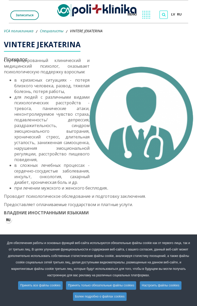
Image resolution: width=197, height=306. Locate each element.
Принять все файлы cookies (40, 285)
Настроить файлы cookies (160, 285)
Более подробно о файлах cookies (100, 296)
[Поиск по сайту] (163, 15)
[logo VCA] (98, 9)
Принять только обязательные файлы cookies (101, 285)
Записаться (24, 15)
